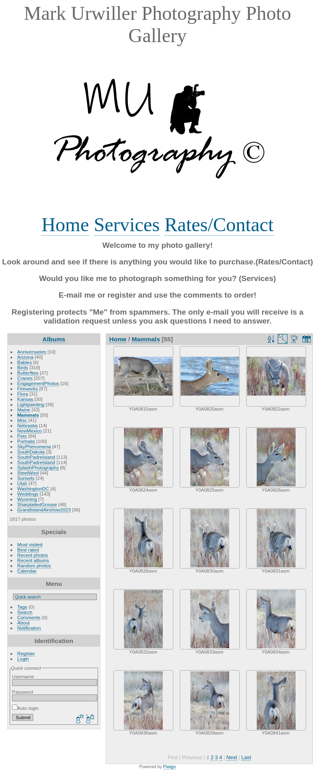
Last (246, 757)
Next (231, 757)
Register (26, 653)
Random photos (34, 565)
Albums (54, 339)
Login (23, 658)
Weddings (27, 493)
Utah (22, 483)
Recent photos (32, 555)
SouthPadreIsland (36, 457)
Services (127, 224)
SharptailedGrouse (37, 504)
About (23, 622)
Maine (23, 409)
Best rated (28, 549)
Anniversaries (31, 351)
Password (22, 691)
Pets (22, 436)
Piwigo (169, 766)
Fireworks (27, 388)
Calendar (27, 570)
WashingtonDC (33, 488)
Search (24, 612)
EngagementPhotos (38, 383)
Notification (29, 627)
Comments (28, 617)
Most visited (30, 544)
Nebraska (27, 425)
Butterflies (27, 372)
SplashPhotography (38, 467)
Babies (24, 362)
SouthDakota (31, 451)
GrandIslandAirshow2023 (44, 509)
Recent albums (33, 560)
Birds (22, 367)
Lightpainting (31, 404)
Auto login (25, 708)
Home (65, 224)
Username (23, 676)
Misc (22, 420)
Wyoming (27, 499)
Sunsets (26, 478)
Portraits (26, 441)
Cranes (25, 378)
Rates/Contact (218, 224)
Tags (22, 606)
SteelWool (28, 472)
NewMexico (29, 430)
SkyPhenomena (34, 446)
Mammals (28, 414)
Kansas (25, 399)
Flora (22, 393)
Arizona (25, 357)
